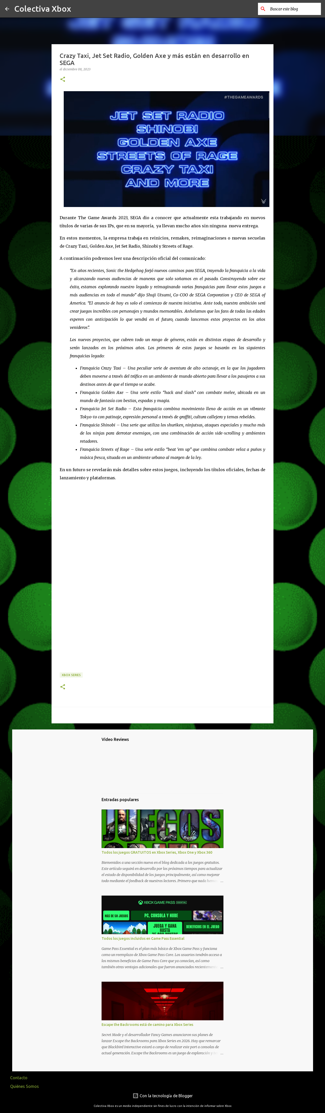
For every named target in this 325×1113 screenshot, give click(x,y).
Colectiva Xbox (42, 8)
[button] (63, 79)
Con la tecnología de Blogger (163, 1095)
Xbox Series (71, 675)
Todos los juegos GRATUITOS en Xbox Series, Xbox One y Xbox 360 (157, 852)
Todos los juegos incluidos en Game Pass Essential (143, 938)
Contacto (18, 1077)
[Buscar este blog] (294, 9)
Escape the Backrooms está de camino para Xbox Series (147, 1025)
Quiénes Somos (24, 1086)
